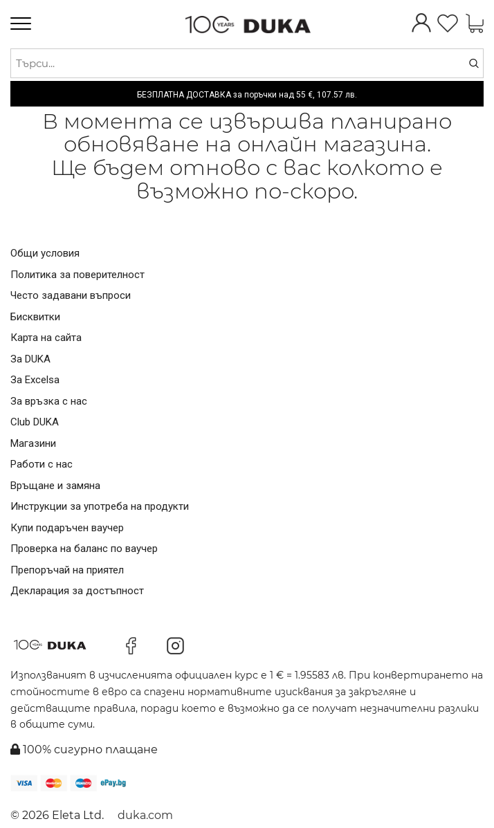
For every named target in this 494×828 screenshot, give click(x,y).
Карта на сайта (46, 337)
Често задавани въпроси (70, 295)
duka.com (145, 815)
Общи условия (45, 253)
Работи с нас (41, 464)
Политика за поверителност (77, 274)
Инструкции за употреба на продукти (99, 506)
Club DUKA (34, 422)
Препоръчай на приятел (67, 570)
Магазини (33, 443)
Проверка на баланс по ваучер (84, 548)
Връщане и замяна (55, 485)
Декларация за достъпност (77, 591)
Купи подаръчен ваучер (67, 528)
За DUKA (30, 359)
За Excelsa (35, 380)
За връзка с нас (48, 401)
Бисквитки (35, 317)
